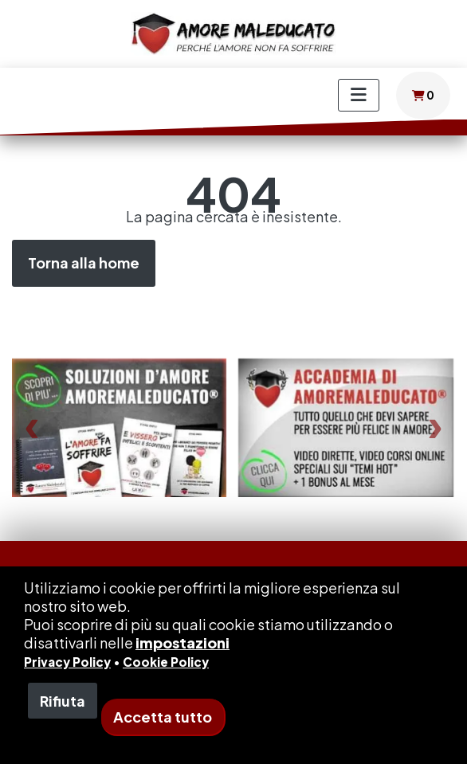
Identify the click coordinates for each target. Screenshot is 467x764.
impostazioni (182, 642)
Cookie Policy (166, 661)
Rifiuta (62, 701)
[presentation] (32, 427)
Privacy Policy (67, 661)
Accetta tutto (162, 716)
